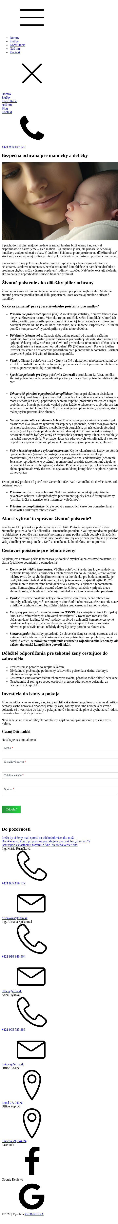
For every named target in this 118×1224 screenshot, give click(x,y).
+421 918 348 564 (13, 956)
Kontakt (15, 52)
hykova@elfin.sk (13, 1064)
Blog (5, 108)
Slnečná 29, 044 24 (14, 1141)
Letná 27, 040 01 (12, 1102)
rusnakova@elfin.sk (14, 918)
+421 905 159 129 (13, 146)
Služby (14, 41)
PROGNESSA (34, 1214)
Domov (14, 37)
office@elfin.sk (12, 991)
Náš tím (15, 48)
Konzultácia (17, 45)
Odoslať (11, 809)
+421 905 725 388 (13, 1029)
